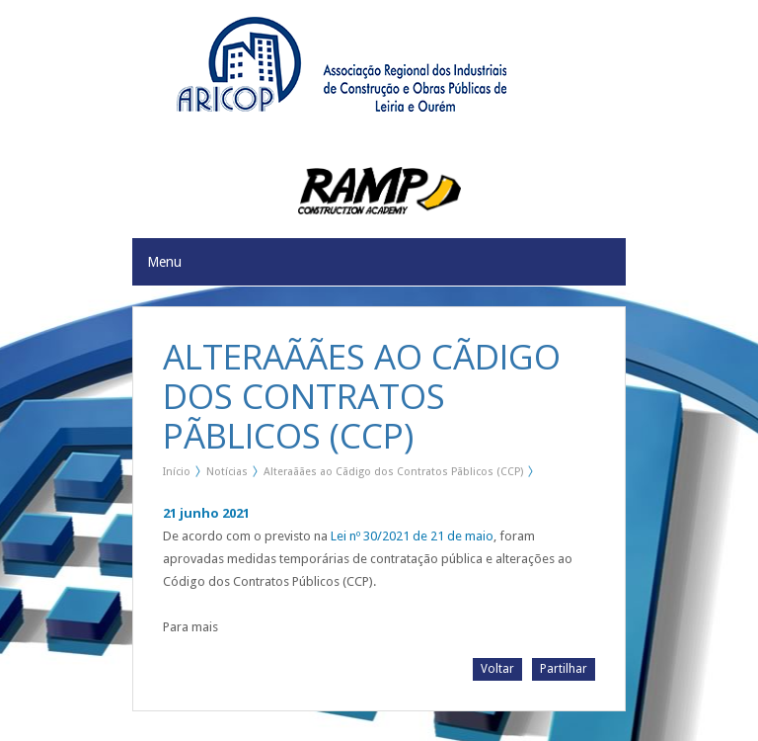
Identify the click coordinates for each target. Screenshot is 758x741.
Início (176, 471)
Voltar (497, 669)
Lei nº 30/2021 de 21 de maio (412, 536)
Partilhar (563, 669)
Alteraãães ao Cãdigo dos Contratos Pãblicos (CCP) (393, 471)
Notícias (227, 471)
